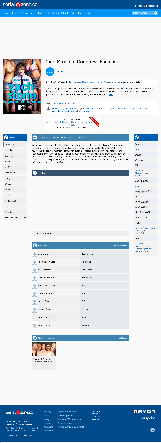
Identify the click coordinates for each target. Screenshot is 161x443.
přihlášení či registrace (146, 5)
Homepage (95, 411)
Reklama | (10, 430)
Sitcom (99, 82)
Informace (9, 144)
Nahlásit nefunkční (43, 233)
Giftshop (94, 413)
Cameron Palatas (102, 108)
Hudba (55, 12)
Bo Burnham (69, 103)
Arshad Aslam (58, 111)
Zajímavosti (10, 173)
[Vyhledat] (155, 13)
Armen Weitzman (119, 108)
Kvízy (48, 12)
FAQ (33, 430)
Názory (8, 184)
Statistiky (8, 206)
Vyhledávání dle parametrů (71, 426)
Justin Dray (147, 108)
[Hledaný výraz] (145, 13)
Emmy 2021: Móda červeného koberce (42, 360)
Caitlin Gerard (134, 108)
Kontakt (26, 430)
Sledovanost (10, 201)
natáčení (138, 230)
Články (16, 12)
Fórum (24, 12)
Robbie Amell (72, 111)
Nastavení (95, 419)
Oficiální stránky (142, 251)
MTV (69, 82)
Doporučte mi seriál (67, 411)
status (117, 82)
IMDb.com (139, 243)
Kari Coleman (87, 108)
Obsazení (9, 156)
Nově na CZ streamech (69, 419)
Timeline (87, 12)
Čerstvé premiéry (66, 415)
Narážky (8, 167)
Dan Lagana (57, 103)
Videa (7, 189)
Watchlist (77, 12)
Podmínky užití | (13, 428)
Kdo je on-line (97, 416)
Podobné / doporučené (15, 217)
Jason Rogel (84, 111)
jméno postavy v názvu (145, 228)
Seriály (6, 12)
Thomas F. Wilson (72, 108)
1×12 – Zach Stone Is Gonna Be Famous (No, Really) (71, 123)
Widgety (8, 212)
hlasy (60, 71)
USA (54, 82)
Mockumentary (88, 82)
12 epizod (108, 82)
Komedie (77, 82)
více (111, 94)
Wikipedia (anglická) (143, 248)
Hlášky (7, 161)
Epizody (8, 150)
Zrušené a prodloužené (69, 422)
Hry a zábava (36, 12)
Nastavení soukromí (29, 428)
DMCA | (18, 430)
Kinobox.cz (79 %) (142, 246)
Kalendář (65, 12)
